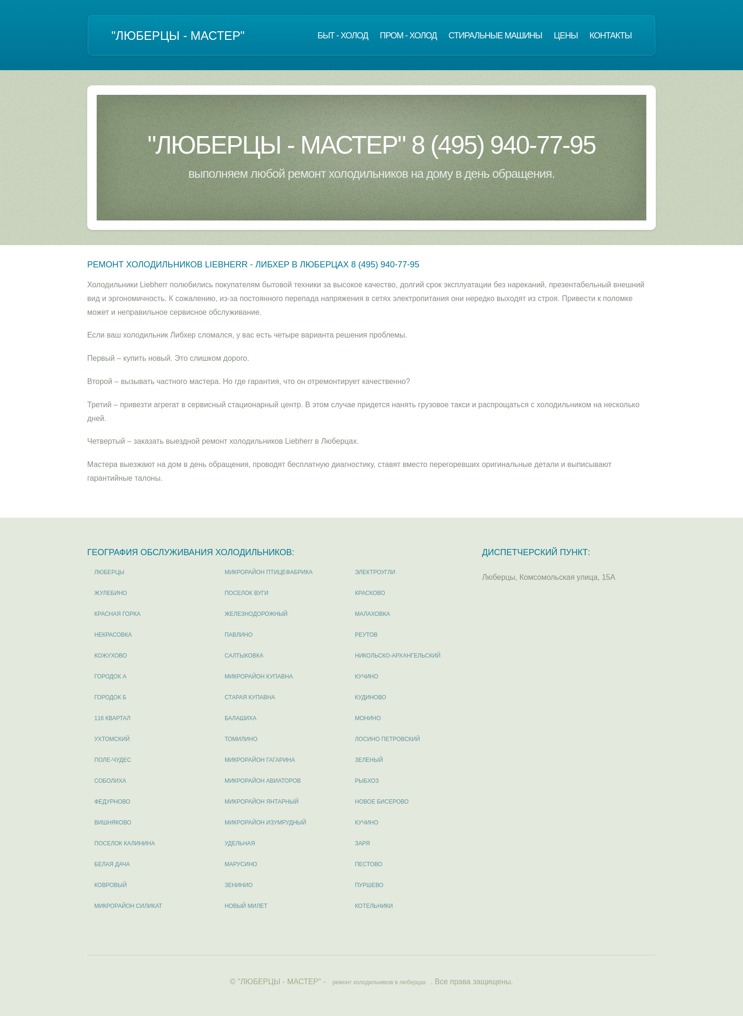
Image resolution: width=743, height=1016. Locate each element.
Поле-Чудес (112, 760)
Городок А (110, 676)
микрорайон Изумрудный (265, 822)
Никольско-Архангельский (398, 655)
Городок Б (110, 697)
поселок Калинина (124, 843)
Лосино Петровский (387, 739)
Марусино (241, 864)
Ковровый (110, 885)
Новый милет (246, 906)
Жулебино (110, 593)
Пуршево (369, 885)
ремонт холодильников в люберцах (379, 982)
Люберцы (109, 572)
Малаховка (372, 614)
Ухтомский (112, 739)
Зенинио (239, 885)
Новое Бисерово (381, 801)
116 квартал (112, 718)
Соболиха (110, 781)
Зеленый (369, 760)
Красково (370, 593)
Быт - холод (342, 35)
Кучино (366, 676)
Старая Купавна (250, 697)
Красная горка (117, 614)
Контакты (610, 35)
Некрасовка (113, 635)
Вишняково (112, 822)
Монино (368, 718)
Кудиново (370, 697)
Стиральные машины (495, 35)
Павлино (239, 635)
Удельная (240, 843)
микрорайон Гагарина (260, 760)
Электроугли (375, 572)
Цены (566, 35)
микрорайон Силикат (128, 906)
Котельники (374, 906)
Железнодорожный (256, 614)
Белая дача (112, 864)
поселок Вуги (247, 593)
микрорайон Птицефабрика (269, 572)
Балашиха (240, 718)
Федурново (112, 801)
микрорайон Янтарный (262, 801)
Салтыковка (244, 655)
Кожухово (110, 655)
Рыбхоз (367, 781)
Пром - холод (408, 35)
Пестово (368, 864)
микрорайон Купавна (259, 676)
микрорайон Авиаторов (263, 781)
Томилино (241, 739)
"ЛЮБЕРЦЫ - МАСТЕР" (178, 35)
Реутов (366, 635)
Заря (362, 843)
